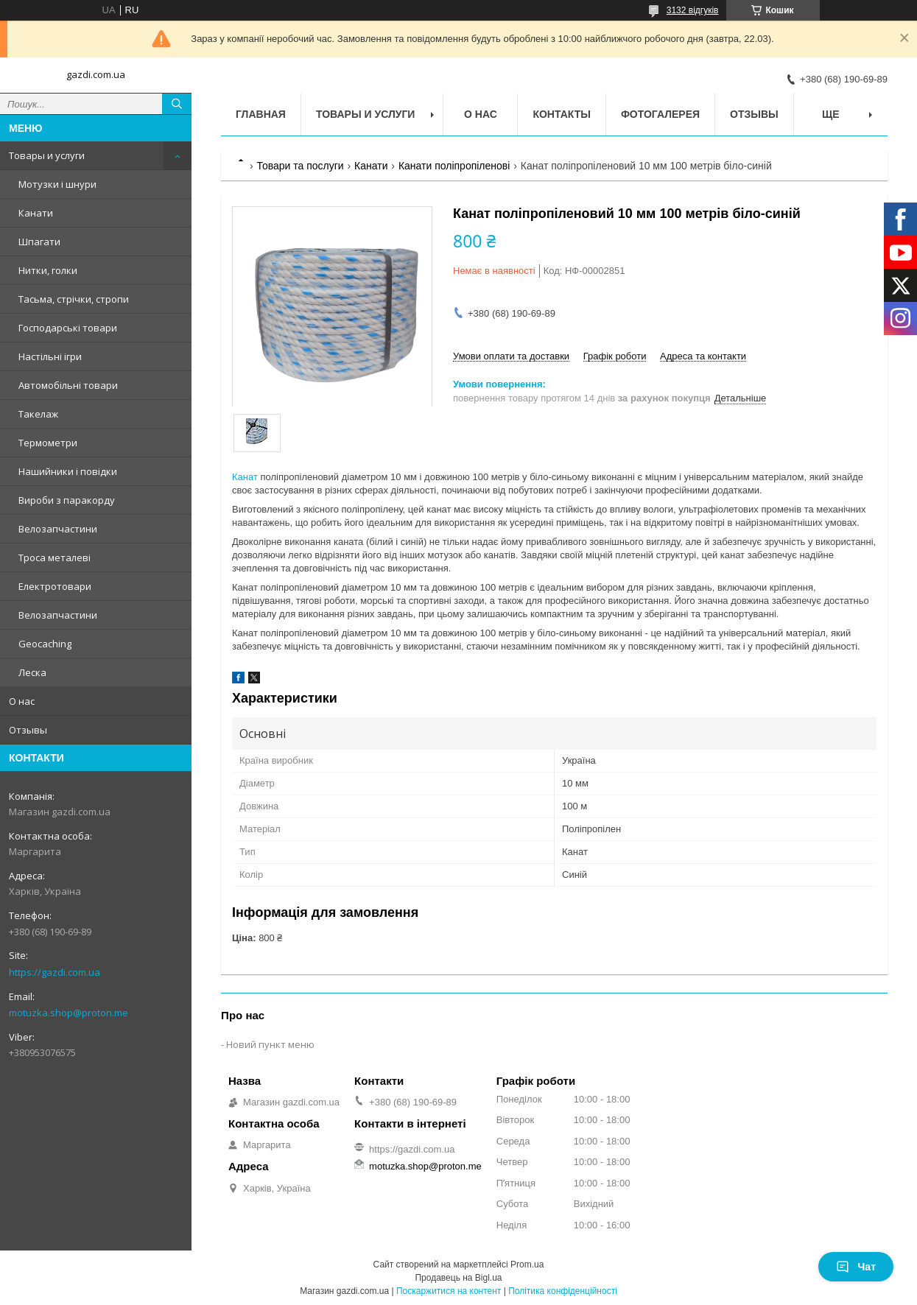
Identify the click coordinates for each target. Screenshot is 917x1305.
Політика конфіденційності (562, 1291)
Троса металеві (54, 557)
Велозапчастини (57, 528)
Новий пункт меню (270, 1044)
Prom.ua (527, 1264)
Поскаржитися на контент (448, 1291)
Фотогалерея (660, 114)
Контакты (561, 114)
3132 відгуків (693, 10)
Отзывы (28, 729)
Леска (32, 672)
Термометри (47, 442)
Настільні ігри (50, 356)
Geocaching (44, 643)
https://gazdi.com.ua (54, 972)
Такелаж (38, 414)
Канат (245, 476)
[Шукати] (177, 104)
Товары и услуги (47, 155)
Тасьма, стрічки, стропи (73, 299)
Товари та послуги (299, 166)
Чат (856, 1266)
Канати (35, 212)
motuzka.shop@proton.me (68, 1012)
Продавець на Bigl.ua (458, 1278)
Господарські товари (67, 327)
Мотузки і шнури (57, 184)
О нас (22, 701)
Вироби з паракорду (66, 500)
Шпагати (39, 241)
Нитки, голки (47, 270)
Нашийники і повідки (67, 471)
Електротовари (54, 586)
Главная (261, 114)
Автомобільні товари (68, 385)
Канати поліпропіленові (454, 166)
